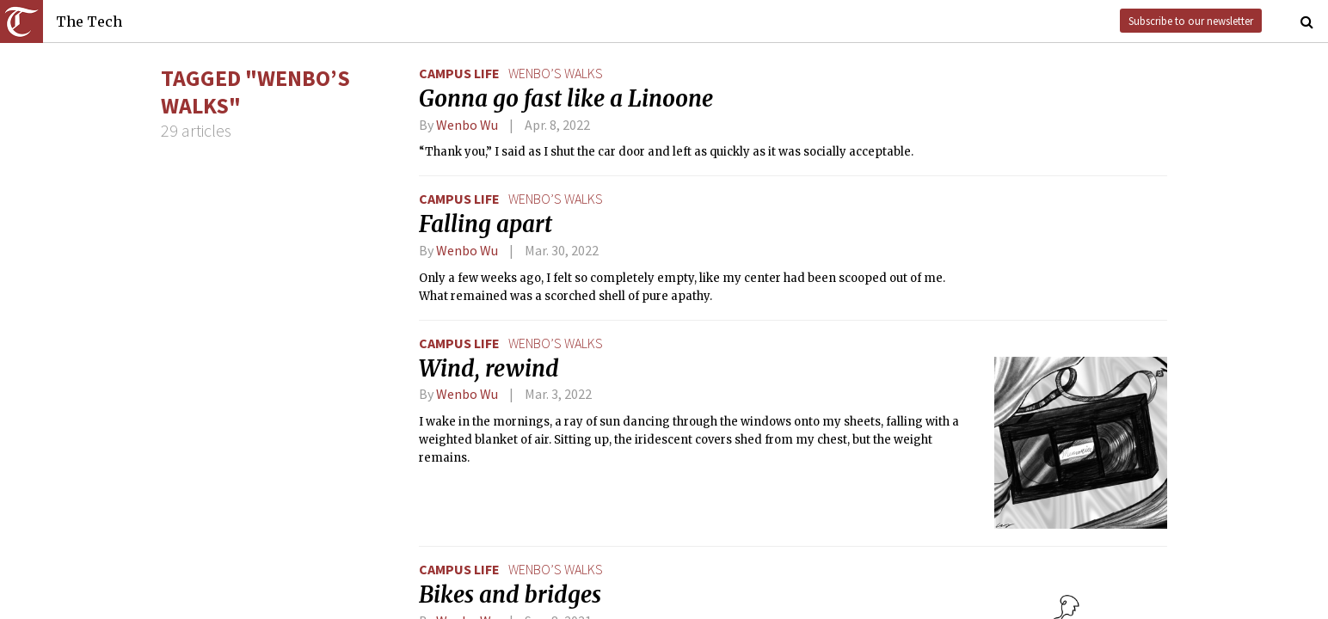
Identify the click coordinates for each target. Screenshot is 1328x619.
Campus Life (459, 73)
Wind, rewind (489, 369)
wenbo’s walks (555, 73)
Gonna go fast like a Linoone (566, 99)
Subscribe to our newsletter (1190, 21)
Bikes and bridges (510, 595)
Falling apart (485, 224)
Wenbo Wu (467, 124)
